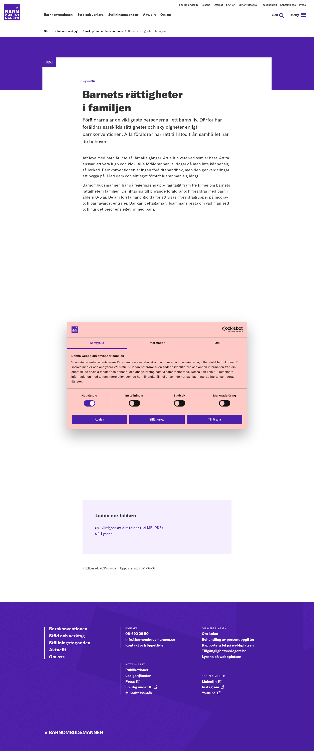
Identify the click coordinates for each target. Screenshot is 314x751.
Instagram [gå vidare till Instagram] (210, 687)
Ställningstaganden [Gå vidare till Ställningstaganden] (69, 643)
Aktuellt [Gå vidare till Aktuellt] (57, 650)
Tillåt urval (157, 419)
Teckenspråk (269, 4)
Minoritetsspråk (248, 4)
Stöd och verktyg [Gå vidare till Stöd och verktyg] (67, 636)
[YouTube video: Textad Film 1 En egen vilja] (157, 263)
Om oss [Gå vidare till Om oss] (56, 657)
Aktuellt (149, 15)
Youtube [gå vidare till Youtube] (209, 693)
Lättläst (218, 4)
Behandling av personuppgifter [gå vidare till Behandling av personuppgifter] (228, 639)
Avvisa (99, 419)
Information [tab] (157, 342)
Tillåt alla (214, 419)
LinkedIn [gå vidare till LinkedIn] (209, 681)
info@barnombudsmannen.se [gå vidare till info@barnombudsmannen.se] (150, 639)
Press (302, 4)
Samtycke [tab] (97, 342)
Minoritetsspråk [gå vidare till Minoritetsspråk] (138, 693)
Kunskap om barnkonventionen (103, 31)
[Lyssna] (107, 534)
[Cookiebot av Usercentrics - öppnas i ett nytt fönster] (225, 329)
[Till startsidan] (12, 12)
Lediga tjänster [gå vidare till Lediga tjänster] (138, 675)
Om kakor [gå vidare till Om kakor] (210, 633)
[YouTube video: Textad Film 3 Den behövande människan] (157, 451)
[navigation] (298, 15)
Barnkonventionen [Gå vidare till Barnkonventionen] (68, 629)
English (230, 4)
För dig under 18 (188, 4)
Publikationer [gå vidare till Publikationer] (136, 670)
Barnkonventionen (58, 15)
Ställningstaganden (123, 15)
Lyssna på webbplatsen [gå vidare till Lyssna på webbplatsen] (221, 656)
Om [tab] (216, 342)
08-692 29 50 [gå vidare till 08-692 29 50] (137, 633)
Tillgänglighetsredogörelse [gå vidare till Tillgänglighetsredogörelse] (224, 651)
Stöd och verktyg (90, 15)
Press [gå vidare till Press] (130, 681)
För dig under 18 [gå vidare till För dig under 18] (138, 687)
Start (47, 31)
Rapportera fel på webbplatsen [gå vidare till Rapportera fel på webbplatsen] (228, 645)
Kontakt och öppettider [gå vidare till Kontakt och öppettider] (145, 645)
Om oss (165, 15)
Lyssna (206, 4)
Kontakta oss (288, 4)
